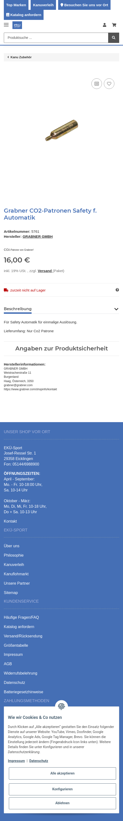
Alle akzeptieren (62, 773)
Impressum (16, 761)
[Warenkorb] (114, 25)
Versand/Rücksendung (23, 636)
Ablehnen (62, 803)
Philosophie (14, 555)
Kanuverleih (43, 5)
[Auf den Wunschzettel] (109, 83)
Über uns (11, 546)
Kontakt (10, 521)
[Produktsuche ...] (56, 38)
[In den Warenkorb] (7, 70)
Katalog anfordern (25, 15)
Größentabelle (16, 645)
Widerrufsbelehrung (20, 673)
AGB (8, 664)
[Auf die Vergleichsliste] (96, 83)
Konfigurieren (62, 789)
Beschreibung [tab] (18, 309)
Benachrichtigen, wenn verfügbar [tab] (72, 309)
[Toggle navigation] (6, 23)
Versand (45, 271)
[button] (104, 25)
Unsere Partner (17, 583)
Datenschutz (38, 761)
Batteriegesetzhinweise (23, 692)
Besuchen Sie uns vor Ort (86, 5)
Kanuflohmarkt (16, 574)
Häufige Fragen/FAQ (21, 617)
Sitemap (11, 593)
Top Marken (16, 5)
